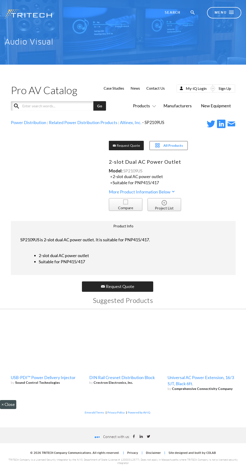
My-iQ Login (196, 88)
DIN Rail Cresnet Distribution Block (122, 377)
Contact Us (155, 88)
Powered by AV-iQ (139, 412)
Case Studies (114, 88)
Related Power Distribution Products (83, 122)
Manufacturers (177, 105)
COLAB (211, 453)
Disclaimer (153, 453)
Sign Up (225, 88)
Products (143, 105)
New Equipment (216, 105)
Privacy (132, 453)
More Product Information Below (142, 191)
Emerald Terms (94, 412)
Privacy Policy (116, 412)
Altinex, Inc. (130, 122)
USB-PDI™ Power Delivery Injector (43, 377)
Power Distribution (28, 122)
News (135, 88)
